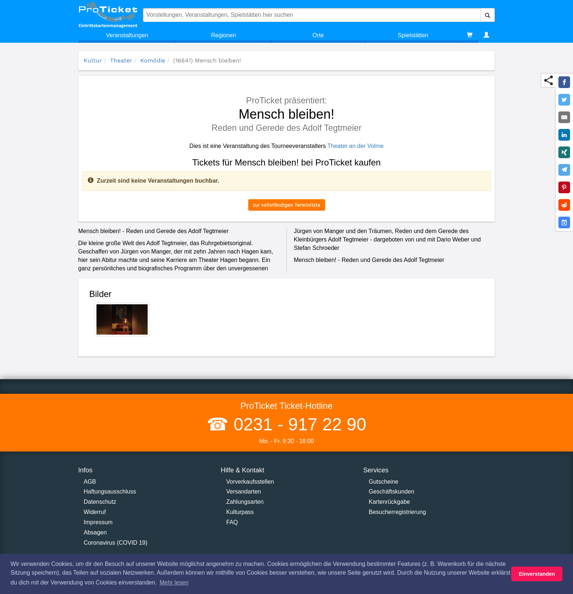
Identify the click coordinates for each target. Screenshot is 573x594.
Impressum (98, 522)
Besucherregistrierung (397, 512)
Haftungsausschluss (110, 491)
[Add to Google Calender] (564, 222)
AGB (90, 482)
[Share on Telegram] (564, 170)
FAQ (232, 522)
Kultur (93, 60)
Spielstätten (413, 35)
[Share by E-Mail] (564, 117)
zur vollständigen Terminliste (286, 205)
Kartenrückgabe (389, 502)
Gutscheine (383, 482)
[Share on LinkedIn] (564, 135)
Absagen (95, 532)
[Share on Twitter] (564, 100)
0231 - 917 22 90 (297, 424)
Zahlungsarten (244, 502)
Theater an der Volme (355, 146)
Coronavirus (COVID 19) (115, 543)
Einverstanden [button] (537, 574)
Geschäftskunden (391, 491)
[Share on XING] (564, 152)
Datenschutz (100, 502)
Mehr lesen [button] (174, 582)
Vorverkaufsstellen (250, 482)
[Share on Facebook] (564, 82)
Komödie (152, 60)
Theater (121, 60)
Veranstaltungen (127, 35)
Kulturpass (240, 512)
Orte (318, 35)
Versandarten (243, 491)
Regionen (223, 35)
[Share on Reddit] (564, 205)
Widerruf (95, 512)
